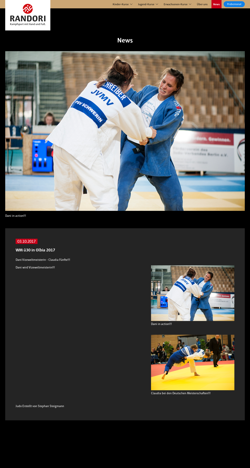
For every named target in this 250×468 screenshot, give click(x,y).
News (216, 4)
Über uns (202, 4)
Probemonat (234, 4)
